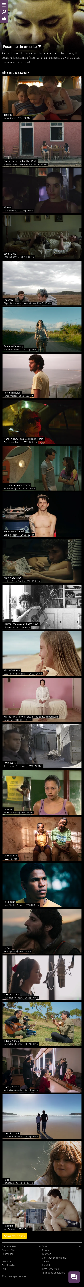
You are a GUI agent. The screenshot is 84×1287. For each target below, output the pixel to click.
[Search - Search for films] (4, 11)
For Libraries (8, 1265)
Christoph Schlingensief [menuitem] (54, 1257)
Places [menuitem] (45, 1250)
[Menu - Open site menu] (4, 4)
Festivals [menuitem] (46, 1253)
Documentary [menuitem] (9, 1246)
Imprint (46, 1265)
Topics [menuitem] (45, 1246)
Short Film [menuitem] (7, 1253)
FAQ (4, 1269)
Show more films (14, 1236)
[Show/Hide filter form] (39, 46)
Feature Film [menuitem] (8, 1250)
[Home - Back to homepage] (4, 18)
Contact (46, 1261)
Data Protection (50, 1269)
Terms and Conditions (53, 1272)
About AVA (7, 1261)
